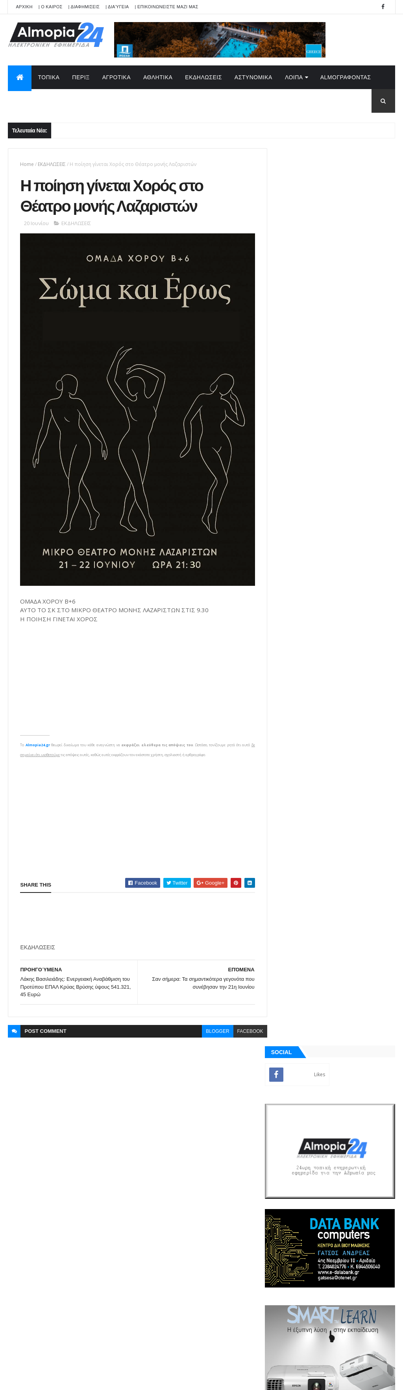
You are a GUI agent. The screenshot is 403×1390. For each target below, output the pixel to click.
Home (27, 164)
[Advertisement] (135, 808)
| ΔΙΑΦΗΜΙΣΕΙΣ (84, 6)
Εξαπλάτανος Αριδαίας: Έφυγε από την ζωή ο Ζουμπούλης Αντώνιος (348, 621)
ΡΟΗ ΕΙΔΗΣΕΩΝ (305, 922)
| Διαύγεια (117, 6)
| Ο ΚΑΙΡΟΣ (51, 6)
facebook (245, 1024)
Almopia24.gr (37, 738)
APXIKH (24, 6)
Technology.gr (132, 1378)
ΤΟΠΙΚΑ (48, 77)
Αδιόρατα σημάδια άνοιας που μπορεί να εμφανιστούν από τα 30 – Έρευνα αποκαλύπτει (351, 756)
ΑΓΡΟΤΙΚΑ (116, 77)
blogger (212, 1024)
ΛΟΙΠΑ (294, 77)
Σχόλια (364, 922)
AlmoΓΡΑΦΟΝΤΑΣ (345, 77)
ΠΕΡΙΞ (80, 77)
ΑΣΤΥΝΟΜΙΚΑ (253, 77)
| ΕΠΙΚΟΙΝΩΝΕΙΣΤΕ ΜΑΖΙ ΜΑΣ (166, 6)
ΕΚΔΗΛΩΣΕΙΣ (203, 77)
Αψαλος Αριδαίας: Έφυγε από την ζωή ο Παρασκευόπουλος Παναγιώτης (352, 653)
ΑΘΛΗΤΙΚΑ (157, 77)
